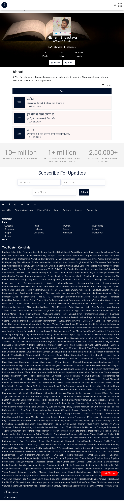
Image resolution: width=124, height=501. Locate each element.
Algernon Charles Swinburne (42, 465)
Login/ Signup (109, 473)
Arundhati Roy (38, 259)
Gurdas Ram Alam (44, 386)
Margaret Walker (66, 307)
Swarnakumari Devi (42, 317)
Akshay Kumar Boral (84, 413)
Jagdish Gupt (40, 355)
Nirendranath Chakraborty (36, 407)
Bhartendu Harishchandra (102, 376)
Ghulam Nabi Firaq (80, 290)
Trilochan (12, 279)
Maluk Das (101, 365)
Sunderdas (46, 365)
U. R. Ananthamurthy (35, 273)
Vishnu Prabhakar (60, 324)
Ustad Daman (89, 386)
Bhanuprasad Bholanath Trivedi (67, 441)
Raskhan (40, 376)
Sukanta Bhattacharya (23, 427)
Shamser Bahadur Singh (36, 310)
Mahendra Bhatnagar (31, 321)
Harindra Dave (16, 455)
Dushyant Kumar (46, 482)
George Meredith (72, 362)
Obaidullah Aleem (29, 362)
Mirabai (64, 369)
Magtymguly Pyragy (51, 362)
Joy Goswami (55, 410)
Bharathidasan (62, 286)
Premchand (53, 403)
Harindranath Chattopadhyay (21, 324)
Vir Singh (44, 396)
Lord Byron (109, 400)
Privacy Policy (43, 210)
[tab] (28, 91)
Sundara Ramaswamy (77, 283)
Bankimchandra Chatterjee (94, 427)
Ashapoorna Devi (15, 413)
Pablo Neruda (14, 403)
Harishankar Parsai (66, 331)
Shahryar (24, 341)
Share (69, 62)
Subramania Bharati (79, 286)
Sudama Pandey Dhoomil (48, 334)
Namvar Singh (74, 262)
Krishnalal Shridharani (86, 455)
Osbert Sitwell (100, 379)
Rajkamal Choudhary (65, 379)
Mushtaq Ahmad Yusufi (81, 348)
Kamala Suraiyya (71, 310)
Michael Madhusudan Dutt (85, 407)
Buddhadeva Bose (104, 403)
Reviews (67, 210)
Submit (84, 192)
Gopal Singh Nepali (16, 334)
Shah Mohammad (16, 396)
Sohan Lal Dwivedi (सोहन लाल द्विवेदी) (102, 486)
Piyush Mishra (85, 468)
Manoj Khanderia (27, 448)
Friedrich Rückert (76, 365)
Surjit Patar (39, 389)
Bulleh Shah (26, 400)
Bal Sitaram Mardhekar (89, 293)
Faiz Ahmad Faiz (87, 352)
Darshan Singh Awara (104, 389)
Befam (13, 444)
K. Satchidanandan (20, 348)
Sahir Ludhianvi (66, 475)
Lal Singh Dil (29, 386)
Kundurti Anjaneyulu (65, 276)
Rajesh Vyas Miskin (44, 434)
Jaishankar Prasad (34, 424)
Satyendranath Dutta (53, 321)
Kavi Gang (111, 365)
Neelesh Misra (45, 486)
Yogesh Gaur (61, 345)
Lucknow (38, 229)
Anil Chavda (74, 438)
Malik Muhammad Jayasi (60, 372)
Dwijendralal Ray (106, 407)
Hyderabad (97, 225)
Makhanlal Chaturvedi (42, 468)
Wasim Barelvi (108, 338)
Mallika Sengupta (15, 424)
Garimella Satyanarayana (63, 293)
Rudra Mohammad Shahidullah (84, 324)
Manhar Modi (86, 431)
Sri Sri (62, 386)
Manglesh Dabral (60, 365)
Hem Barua (67, 400)
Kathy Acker (27, 403)
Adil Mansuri (94, 438)
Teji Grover (31, 334)
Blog (56, 210)
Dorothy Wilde (90, 300)
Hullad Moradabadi (78, 345)
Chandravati (12, 417)
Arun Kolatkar (21, 297)
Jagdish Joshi (15, 434)
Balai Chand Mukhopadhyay (47, 279)
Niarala (23, 383)
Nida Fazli (99, 383)
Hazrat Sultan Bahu (92, 396)
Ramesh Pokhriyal (15, 273)
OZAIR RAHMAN (73, 427)
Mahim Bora (17, 310)
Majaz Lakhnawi (52, 358)
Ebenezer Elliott (90, 472)
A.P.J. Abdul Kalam (65, 448)
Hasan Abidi (50, 307)
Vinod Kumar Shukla (78, 328)
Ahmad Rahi (15, 393)
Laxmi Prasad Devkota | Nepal (52, 479)
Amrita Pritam (80, 400)
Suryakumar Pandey (19, 431)
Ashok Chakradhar (81, 372)
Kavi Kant (100, 465)
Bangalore (9, 229)
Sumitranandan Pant (18, 358)
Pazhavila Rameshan (33, 331)
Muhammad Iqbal (95, 400)
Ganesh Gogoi (37, 266)
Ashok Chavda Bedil (32, 438)
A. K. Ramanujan (53, 297)
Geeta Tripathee (104, 317)
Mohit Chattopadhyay (39, 431)
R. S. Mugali (64, 290)
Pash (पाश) (33, 486)
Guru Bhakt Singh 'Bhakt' (59, 252)
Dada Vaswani (56, 300)
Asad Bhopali (90, 303)
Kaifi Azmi (23, 486)
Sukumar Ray (57, 420)
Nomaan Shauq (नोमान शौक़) (74, 486)
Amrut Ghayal (49, 438)
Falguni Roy (103, 413)
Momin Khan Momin (21, 314)
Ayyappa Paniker (45, 276)
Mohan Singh (103, 386)
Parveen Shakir (63, 338)
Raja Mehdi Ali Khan (57, 262)
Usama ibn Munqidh (65, 314)
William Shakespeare (41, 475)
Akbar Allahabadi (47, 338)
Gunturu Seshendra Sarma (41, 345)
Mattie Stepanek (44, 324)
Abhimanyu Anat (37, 341)
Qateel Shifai (30, 303)
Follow (56, 62)
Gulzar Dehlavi (50, 331)
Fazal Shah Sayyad (84, 389)
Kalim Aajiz (36, 358)
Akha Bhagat (26, 458)
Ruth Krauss (106, 303)
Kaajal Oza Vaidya (22, 441)
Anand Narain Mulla (80, 252)
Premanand (13, 458)
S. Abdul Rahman (53, 283)
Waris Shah (15, 400)
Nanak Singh (29, 393)
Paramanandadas (90, 362)
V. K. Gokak (54, 269)
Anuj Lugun (56, 310)
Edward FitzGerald (96, 328)
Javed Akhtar (91, 297)
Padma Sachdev (67, 403)
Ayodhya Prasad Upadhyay (99, 420)
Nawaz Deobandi (16, 290)
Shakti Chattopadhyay (75, 420)
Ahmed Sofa (88, 262)
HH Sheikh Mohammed (103, 369)
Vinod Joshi (62, 438)
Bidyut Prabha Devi (39, 300)
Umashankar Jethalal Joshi (77, 462)
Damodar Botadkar (18, 465)
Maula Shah (68, 389)
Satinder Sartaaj (14, 386)
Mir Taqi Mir (13, 341)
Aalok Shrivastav (72, 355)
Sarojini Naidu (59, 317)
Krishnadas (13, 362)
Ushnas (55, 451)
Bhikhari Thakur (24, 355)
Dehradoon (97, 232)
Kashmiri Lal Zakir (85, 307)
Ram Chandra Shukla (41, 348)
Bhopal (7, 232)
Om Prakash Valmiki (76, 317)
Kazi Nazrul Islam (57, 427)
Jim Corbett (74, 273)
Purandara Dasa (16, 269)
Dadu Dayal (90, 365)
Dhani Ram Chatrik (59, 396)
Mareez (83, 438)
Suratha (80, 297)
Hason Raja (99, 417)
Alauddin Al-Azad (24, 317)
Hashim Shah (43, 393)
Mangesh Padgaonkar (104, 276)
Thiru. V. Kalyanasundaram (24, 283)
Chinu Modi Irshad (102, 431)
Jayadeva (84, 266)
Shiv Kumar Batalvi (54, 389)
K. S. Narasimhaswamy (36, 269)
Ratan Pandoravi (24, 252)
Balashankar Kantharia (83, 465)
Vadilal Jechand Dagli (46, 448)
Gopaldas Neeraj (102, 458)
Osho (56, 386)
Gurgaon (8, 225)
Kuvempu (79, 269)
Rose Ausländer (39, 372)
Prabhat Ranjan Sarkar (74, 410)
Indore (95, 229)
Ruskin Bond (94, 358)
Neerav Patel (73, 431)
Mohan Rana (82, 331)
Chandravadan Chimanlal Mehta (54, 455)
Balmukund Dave (67, 451)
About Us (6, 210)
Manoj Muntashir (62, 482)
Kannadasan (13, 286)
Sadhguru (56, 486)
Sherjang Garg (25, 279)
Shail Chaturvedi (60, 348)
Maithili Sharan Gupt (81, 424)
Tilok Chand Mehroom (31, 255)
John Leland (40, 403)
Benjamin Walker (96, 259)
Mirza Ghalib (97, 482)
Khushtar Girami (40, 252)
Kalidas (39, 307)
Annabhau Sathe (21, 300)
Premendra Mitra (83, 417)
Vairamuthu (70, 297)
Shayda (57, 434)
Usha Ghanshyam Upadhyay (26, 338)
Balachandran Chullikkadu (75, 259)
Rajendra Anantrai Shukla (96, 441)
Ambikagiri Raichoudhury (18, 266)
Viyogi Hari (87, 369)
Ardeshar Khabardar (35, 462)
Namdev (11, 317)
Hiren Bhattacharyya (87, 314)
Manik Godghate (84, 276)
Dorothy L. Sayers (15, 331)
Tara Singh (55, 369)
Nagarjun (91, 317)
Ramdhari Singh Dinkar (56, 424)
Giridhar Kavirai (20, 369)
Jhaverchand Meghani (19, 468)
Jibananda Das (41, 427)
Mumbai (67, 225)
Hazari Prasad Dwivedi (74, 358)
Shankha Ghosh (15, 407)
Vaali (21, 286)
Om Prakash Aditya (104, 334)
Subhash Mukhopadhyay (60, 407)
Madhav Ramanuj (69, 434)
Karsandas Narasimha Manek (29, 451)
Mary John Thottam (100, 321)
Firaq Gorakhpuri (29, 479)
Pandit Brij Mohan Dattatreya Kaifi (96, 255)
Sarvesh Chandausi (52, 352)
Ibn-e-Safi (103, 269)
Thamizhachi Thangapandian (95, 279)
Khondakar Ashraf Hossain (56, 328)
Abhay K (43, 413)
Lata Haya (98, 475)
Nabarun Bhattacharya (19, 259)
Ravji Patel (102, 434)
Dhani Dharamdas (32, 365)
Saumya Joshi (28, 434)
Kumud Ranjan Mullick (62, 417)
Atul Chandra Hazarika (54, 266)
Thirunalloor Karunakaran (92, 310)
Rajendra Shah (72, 458)
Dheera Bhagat (87, 458)
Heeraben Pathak (58, 431)
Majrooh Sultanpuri (105, 352)
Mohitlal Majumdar (40, 417)
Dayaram (60, 458)
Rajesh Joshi (30, 286)
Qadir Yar (108, 393)
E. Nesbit (84, 379)
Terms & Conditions (24, 210)
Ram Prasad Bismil (97, 331)
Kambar (12, 276)
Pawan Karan (16, 328)
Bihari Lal (49, 376)
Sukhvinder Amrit (74, 386)
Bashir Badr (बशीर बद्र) (80, 482)
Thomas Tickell (40, 400)
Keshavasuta (95, 290)
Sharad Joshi (89, 355)
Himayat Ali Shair (41, 293)
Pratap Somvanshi (84, 475)
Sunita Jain (36, 297)
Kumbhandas (105, 362)
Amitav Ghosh (104, 300)
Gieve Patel (72, 255)
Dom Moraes (88, 341)
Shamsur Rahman (85, 403)
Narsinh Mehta (65, 465)
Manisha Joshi (107, 438)
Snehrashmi (51, 444)
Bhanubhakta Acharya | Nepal (99, 479)
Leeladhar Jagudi (103, 341)
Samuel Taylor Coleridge (93, 273)
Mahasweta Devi (103, 262)
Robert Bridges (54, 400)
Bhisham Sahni (9, 252)
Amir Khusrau (91, 269)
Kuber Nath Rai (94, 338)
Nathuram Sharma (70, 352)
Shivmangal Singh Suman (101, 252)
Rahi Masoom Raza (43, 472)
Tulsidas (93, 266)
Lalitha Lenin (95, 286)
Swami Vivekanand (43, 314)
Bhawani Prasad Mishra (27, 482)
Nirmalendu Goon (16, 410)
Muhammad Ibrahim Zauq (19, 352)
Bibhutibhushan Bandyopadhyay (32, 262)
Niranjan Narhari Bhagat (44, 458)
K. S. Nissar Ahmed (57, 273)
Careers (78, 210)
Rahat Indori (15, 303)
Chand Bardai (74, 369)
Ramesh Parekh (54, 462)
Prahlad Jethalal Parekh (69, 444)
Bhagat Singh (75, 472)
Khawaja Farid (32, 396)
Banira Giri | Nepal (76, 479)
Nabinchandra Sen (18, 420)
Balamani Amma (71, 279)
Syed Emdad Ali (97, 410)
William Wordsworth (102, 424)
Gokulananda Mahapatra (69, 303)
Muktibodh (14, 383)
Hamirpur (67, 232)
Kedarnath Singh (101, 468)
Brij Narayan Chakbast (54, 255)
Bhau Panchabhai (22, 293)
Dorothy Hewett (104, 355)
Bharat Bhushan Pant (65, 468)
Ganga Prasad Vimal (56, 341)
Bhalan (111, 434)
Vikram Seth (106, 324)
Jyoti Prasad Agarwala (33, 328)
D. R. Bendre (68, 269)
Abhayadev (69, 321)
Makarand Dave (101, 462)
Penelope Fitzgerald (92, 393)
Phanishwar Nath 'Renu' (22, 376)
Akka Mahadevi (105, 266)
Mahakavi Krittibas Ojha (38, 420)
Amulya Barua (72, 266)
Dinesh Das (31, 413)
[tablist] (62, 91)
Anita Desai (81, 321)
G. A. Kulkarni (47, 303)
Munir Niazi (13, 389)
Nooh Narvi (37, 352)
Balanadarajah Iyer (78, 338)
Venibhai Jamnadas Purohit (89, 451)
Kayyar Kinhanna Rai (85, 334)
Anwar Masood (26, 389)
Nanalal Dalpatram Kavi (21, 472)
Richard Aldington (26, 307)
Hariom (14, 486)
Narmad (47, 451)
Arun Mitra (24, 417)
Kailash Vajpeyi (68, 334)
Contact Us (92, 210)
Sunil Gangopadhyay (36, 410)
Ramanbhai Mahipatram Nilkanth (95, 444)
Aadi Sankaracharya (73, 300)
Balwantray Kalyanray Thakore (31, 444)
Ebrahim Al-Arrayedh (82, 383)
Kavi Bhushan (97, 372)
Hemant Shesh (74, 341)
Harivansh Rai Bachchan (39, 383)
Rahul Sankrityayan (46, 286)
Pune (36, 225)
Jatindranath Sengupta (60, 413)
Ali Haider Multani (62, 383)
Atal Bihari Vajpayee (20, 475)
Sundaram (30, 455)
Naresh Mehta (62, 376)
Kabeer (55, 475)
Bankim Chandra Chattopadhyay (90, 448)
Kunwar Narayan (42, 379)
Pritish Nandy (60, 472)
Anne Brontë (94, 345)
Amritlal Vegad (105, 307)
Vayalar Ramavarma (26, 276)
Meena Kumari (55, 355)
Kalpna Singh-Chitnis (16, 345)
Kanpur (7, 236)
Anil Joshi (107, 451)
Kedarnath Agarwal (79, 376)
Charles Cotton (74, 393)
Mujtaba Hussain (49, 290)
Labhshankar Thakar (87, 434)
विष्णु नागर (107, 358)
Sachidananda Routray (38, 369)
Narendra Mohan (53, 259)
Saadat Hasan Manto (20, 372)
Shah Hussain (75, 396)
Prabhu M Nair (19, 379)
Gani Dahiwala (15, 438)
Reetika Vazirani (33, 290)
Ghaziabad (39, 232)
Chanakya (18, 365)
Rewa (66, 229)
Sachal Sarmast (58, 393)
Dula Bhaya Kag (41, 441)
